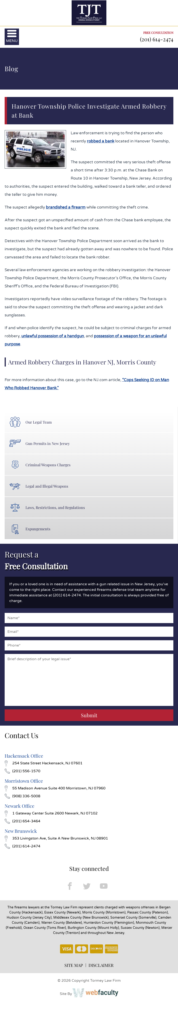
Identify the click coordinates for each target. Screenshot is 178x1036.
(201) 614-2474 (156, 39)
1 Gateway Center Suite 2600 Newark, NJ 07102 (51, 813)
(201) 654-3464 (22, 821)
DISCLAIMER (101, 965)
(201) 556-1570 (22, 771)
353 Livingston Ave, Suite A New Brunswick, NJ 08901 (56, 838)
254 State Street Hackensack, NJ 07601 (44, 763)
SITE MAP (73, 965)
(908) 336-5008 (22, 796)
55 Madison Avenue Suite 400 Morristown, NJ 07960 (55, 788)
